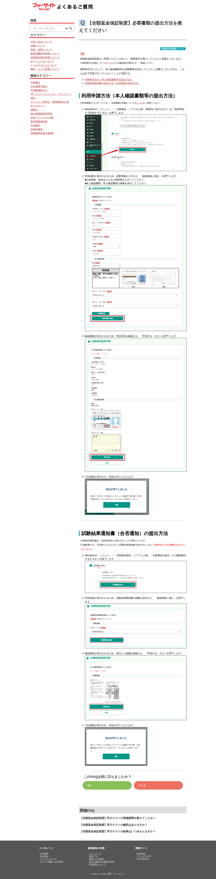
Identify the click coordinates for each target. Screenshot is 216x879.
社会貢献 (44, 856)
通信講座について (97, 864)
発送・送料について (41, 49)
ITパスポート (38, 106)
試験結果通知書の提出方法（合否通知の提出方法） (112, 83)
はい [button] (89, 785)
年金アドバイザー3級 (42, 117)
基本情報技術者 (39, 121)
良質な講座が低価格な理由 (101, 861)
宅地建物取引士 (39, 90)
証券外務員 (37, 129)
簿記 (33, 98)
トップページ (95, 853)
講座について (38, 45)
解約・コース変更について (45, 69)
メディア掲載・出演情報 (51, 861)
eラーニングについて (42, 61)
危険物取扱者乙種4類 (42, 133)
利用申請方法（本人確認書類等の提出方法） (109, 79)
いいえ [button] (142, 785)
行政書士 (35, 82)
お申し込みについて (41, 42)
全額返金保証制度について (172, 49)
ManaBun (141, 853)
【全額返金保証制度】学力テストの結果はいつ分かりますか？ (118, 831)
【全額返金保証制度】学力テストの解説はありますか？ (113, 824)
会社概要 (44, 853)
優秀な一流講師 (96, 859)
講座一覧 (93, 856)
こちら (110, 63)
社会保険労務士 (39, 86)
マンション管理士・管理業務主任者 (50, 102)
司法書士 (35, 125)
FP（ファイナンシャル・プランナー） (51, 94)
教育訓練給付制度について (45, 53)
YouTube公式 (143, 858)
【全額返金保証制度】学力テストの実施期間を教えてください (118, 818)
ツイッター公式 (144, 856)
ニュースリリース (48, 859)
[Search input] (48, 28)
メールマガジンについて (44, 65)
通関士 (34, 110)
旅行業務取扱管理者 (41, 113)
